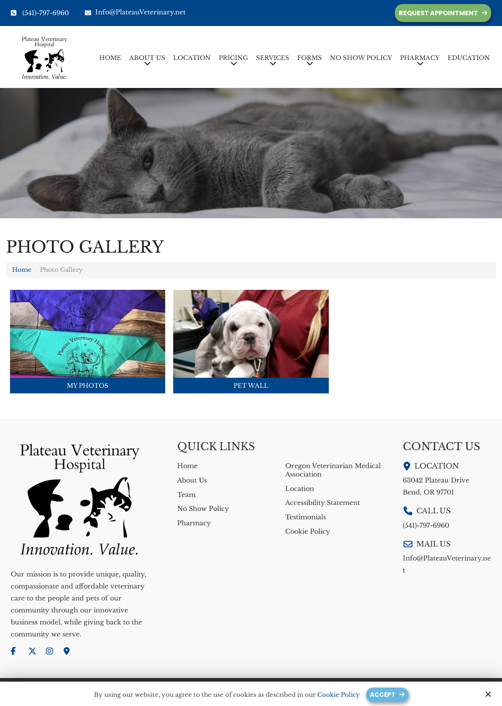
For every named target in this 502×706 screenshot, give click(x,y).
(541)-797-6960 (45, 13)
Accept (382, 694)
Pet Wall (251, 385)
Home (22, 269)
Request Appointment (438, 13)
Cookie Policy (338, 694)
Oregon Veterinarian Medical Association (333, 470)
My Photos (87, 385)
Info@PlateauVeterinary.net (135, 12)
